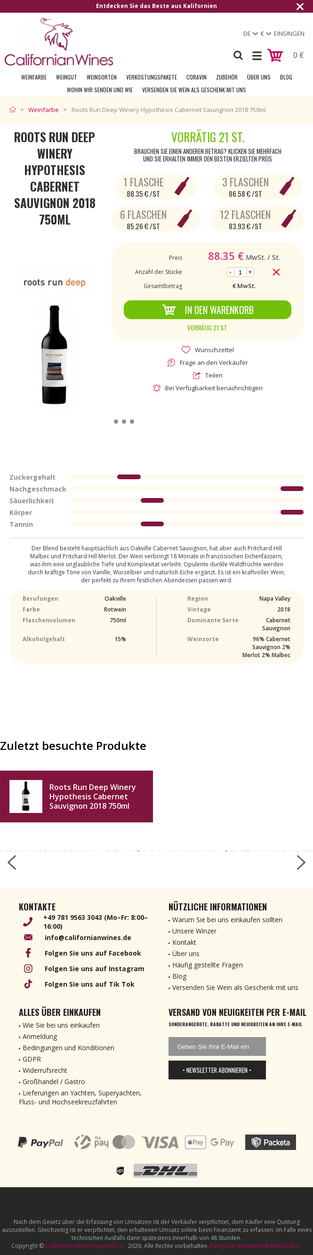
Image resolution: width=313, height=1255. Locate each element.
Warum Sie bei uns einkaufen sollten (227, 919)
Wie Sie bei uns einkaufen (61, 1025)
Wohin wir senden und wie (100, 90)
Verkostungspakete (151, 77)
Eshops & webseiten (237, 1246)
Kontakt (184, 942)
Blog (286, 77)
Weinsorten (102, 77)
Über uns (259, 77)
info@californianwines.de (88, 937)
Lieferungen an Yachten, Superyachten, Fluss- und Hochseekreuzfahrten (80, 1097)
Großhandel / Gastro (54, 1081)
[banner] (59, 41)
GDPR (32, 1058)
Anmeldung (40, 1036)
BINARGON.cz (283, 1246)
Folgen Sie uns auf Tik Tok (90, 984)
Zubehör (227, 77)
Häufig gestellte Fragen (207, 964)
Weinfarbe (34, 77)
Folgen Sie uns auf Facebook (93, 953)
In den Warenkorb (208, 310)
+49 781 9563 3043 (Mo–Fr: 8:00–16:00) (95, 922)
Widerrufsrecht (45, 1070)
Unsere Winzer (194, 930)
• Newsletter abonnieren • (217, 1070)
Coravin (196, 77)
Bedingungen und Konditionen (68, 1047)
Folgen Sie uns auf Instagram (94, 968)
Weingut (66, 77)
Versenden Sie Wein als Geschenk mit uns (194, 90)
